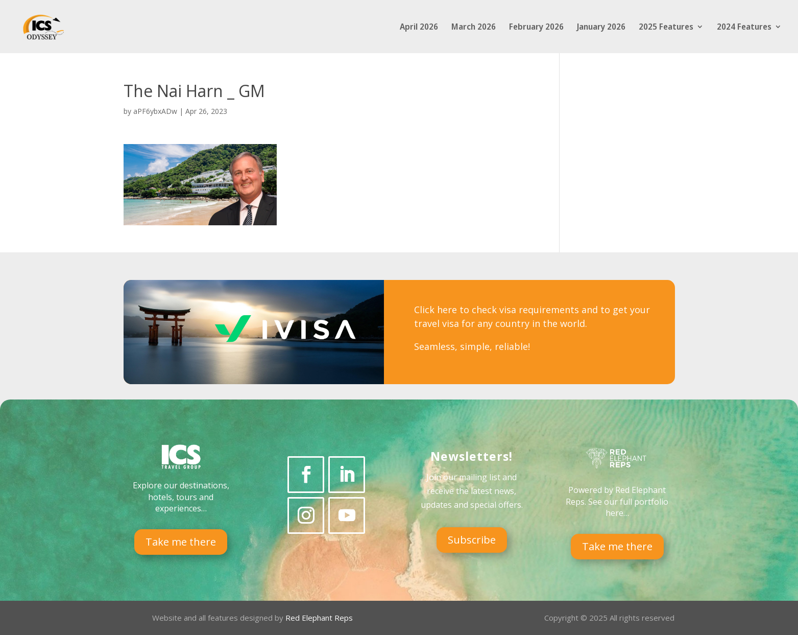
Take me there (181, 542)
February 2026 (536, 27)
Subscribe (472, 540)
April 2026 (419, 27)
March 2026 (473, 27)
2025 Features (666, 27)
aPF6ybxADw (155, 111)
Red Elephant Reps (320, 618)
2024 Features (744, 27)
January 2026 (601, 27)
